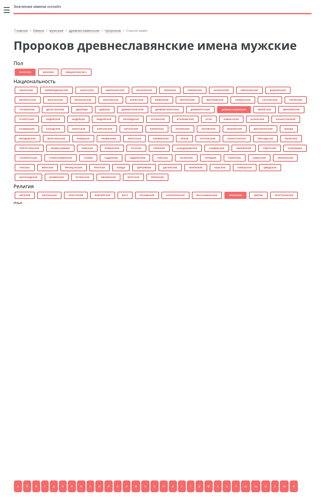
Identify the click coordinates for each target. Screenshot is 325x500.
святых (258, 195)
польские (291, 138)
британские (111, 99)
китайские (131, 128)
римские (87, 148)
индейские (53, 119)
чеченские (196, 167)
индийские (103, 119)
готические (270, 99)
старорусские (28, 157)
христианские (284, 195)
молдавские (27, 138)
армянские (195, 90)
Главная (21, 30)
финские (47, 167)
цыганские (170, 167)
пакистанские (236, 138)
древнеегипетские (167, 109)
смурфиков (243, 148)
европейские (291, 109)
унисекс (24, 167)
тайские (162, 157)
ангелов (24, 195)
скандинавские (187, 148)
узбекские (259, 157)
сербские (159, 148)
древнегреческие (132, 109)
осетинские (208, 138)
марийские (234, 128)
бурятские (136, 99)
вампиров (162, 99)
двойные (82, 109)
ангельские (49, 195)
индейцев (78, 119)
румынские (112, 148)
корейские (157, 128)
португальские (29, 148)
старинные (295, 148)
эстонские (82, 177)
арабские (170, 90)
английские (144, 90)
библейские (102, 195)
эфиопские (108, 177)
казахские (257, 119)
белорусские (27, 99)
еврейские (264, 109)
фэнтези (99, 167)
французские (73, 167)
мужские (56, 30)
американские (115, 90)
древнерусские (200, 109)
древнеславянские (84, 30)
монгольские (56, 138)
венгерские (187, 99)
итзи (209, 119)
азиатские (87, 90)
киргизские (104, 128)
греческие (295, 99)
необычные (108, 138)
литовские (208, 128)
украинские (285, 157)
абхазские (26, 90)
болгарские (55, 99)
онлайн (37, 6)
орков (185, 138)
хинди (121, 167)
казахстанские (286, 119)
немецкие (83, 138)
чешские (220, 167)
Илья (17, 202)
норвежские (161, 138)
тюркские (234, 157)
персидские (265, 138)
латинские (182, 128)
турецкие (211, 157)
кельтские (79, 128)
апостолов (76, 195)
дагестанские (55, 109)
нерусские (134, 138)
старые (88, 157)
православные (60, 148)
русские (136, 148)
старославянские (60, 157)
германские (243, 99)
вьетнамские (214, 99)
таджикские (137, 157)
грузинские (27, 109)
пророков (113, 30)
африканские (249, 90)
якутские (133, 177)
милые (288, 128)
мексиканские (263, 128)
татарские (186, 157)
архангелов (221, 90)
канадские (53, 128)
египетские (26, 119)
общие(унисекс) (76, 72)
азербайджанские (56, 90)
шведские (270, 167)
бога (125, 195)
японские (157, 177)
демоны (105, 109)
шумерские (56, 177)
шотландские (28, 177)
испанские (158, 119)
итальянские (185, 119)
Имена (38, 30)
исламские (147, 195)
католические (175, 195)
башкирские (278, 90)
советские (269, 148)
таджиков (111, 157)
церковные (144, 167)
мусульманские (207, 195)
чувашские (244, 167)
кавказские (231, 119)
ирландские (131, 119)
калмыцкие (27, 128)
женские (48, 72)
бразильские (83, 99)
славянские (216, 148)
